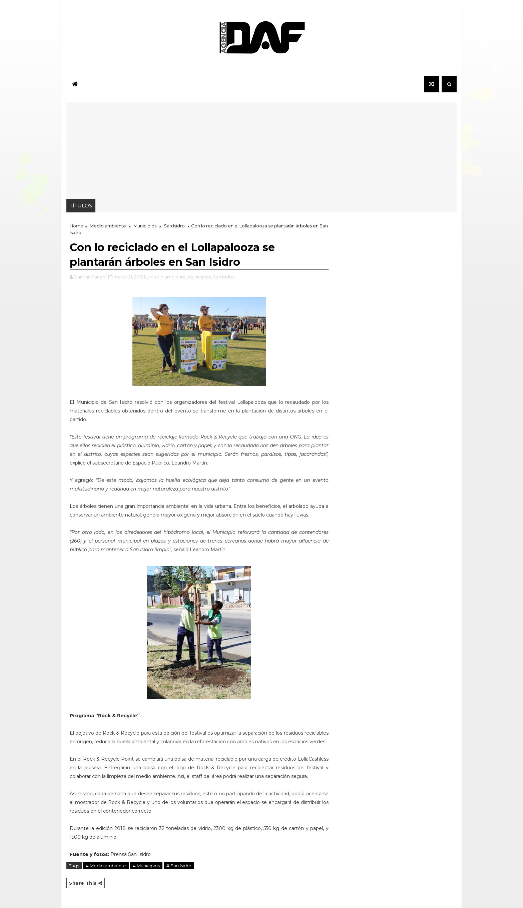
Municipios (144, 225)
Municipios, (200, 276)
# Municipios (146, 865)
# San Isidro (178, 865)
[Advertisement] (261, 149)
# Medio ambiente (106, 865)
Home (76, 225)
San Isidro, (224, 276)
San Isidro (174, 225)
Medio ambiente (108, 225)
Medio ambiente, (168, 276)
